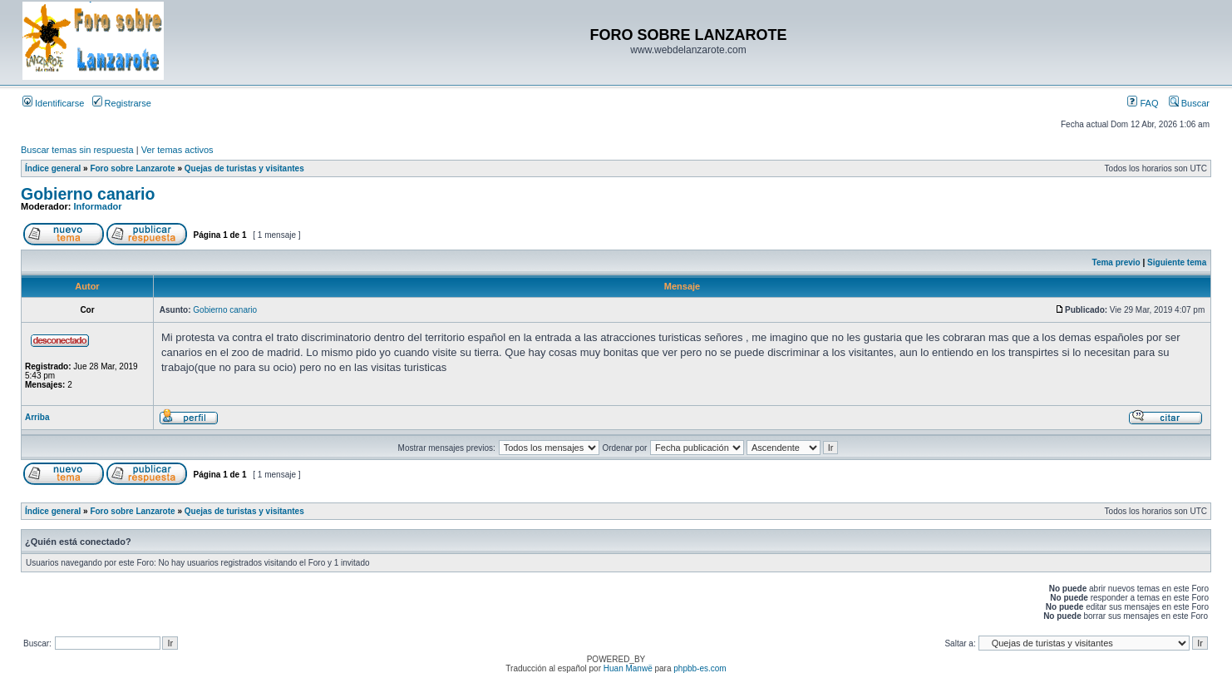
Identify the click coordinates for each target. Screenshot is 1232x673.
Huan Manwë (628, 668)
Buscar (1189, 103)
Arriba (37, 417)
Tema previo (1116, 262)
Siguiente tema (1176, 262)
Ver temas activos (177, 150)
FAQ (1142, 103)
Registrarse (121, 103)
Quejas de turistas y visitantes (244, 168)
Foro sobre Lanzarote (132, 168)
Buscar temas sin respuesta (77, 150)
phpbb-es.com (699, 668)
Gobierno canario (88, 194)
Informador (98, 206)
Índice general (53, 168)
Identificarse (53, 103)
